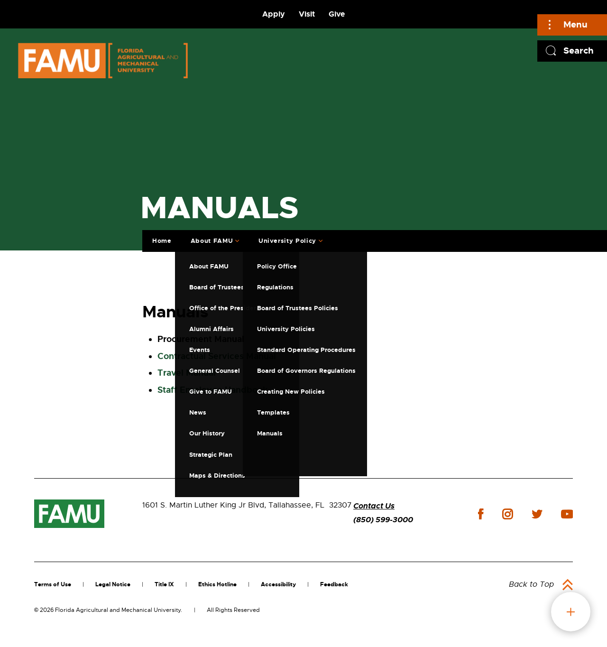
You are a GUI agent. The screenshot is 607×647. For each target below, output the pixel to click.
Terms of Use (52, 584)
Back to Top (531, 584)
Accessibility (278, 584)
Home (161, 240)
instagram (507, 514)
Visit (307, 14)
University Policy (286, 240)
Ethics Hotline (217, 584)
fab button (570, 611)
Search (578, 50)
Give (337, 14)
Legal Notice (112, 584)
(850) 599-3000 (383, 519)
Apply (273, 14)
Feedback (334, 584)
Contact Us (374, 505)
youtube (567, 514)
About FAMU (211, 240)
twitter (537, 514)
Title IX (164, 584)
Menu (575, 24)
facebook (480, 513)
